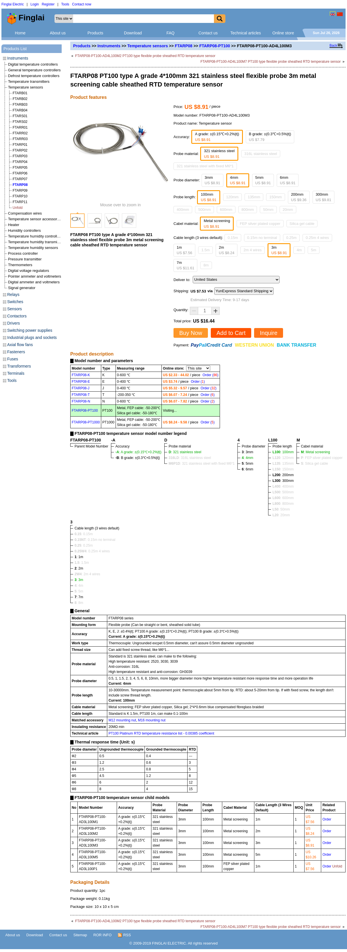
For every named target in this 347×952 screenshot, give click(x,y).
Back (333, 46)
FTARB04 (20, 110)
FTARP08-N (81, 401)
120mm (232, 197)
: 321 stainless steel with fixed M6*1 (202, 464)
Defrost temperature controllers (33, 76)
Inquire (268, 333)
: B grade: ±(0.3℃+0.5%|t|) (137, 458)
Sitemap (80, 935)
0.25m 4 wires (317, 237)
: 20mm (281, 515)
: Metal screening (315, 452)
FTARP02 (20, 150)
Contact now (81, 4)
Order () (210, 375)
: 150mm (283, 469)
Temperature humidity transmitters (36, 242)
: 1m (79, 557)
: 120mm (283, 458)
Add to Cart (231, 333)
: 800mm (283, 504)
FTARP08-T (81, 395)
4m (299, 250)
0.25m (291, 237)
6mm (287, 180)
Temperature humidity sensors (33, 248)
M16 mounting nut (151, 720)
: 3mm (247, 452)
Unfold (18, 208)
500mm (204, 209)
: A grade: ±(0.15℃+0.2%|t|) (138, 452)
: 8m (79, 603)
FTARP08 (183, 46)
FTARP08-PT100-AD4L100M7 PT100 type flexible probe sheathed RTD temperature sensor (270, 62)
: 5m (79, 591)
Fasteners (16, 352)
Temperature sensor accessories (35, 219)
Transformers (19, 366)
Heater (13, 225)
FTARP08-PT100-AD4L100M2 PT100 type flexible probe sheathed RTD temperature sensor (145, 56)
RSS (124, 935)
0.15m (233, 237)
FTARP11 (20, 202)
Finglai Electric (12, 4)
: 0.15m (84, 534)
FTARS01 (20, 116)
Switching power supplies (29, 330)
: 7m (79, 597)
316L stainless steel (260, 154)
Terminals (15, 373)
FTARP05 (20, 168)
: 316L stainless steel (190, 458)
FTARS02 (20, 122)
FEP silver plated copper (260, 223)
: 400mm (283, 486)
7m (185, 265)
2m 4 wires (252, 250)
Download (133, 33)
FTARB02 (20, 99)
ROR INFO (102, 935)
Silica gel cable (302, 223)
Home (20, 33)
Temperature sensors (147, 46)
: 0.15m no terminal (95, 540)
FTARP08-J (80, 388)
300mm (323, 197)
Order (326, 819)
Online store (283, 33)
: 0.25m (84, 545)
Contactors (17, 316)
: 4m (79, 586)
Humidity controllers (24, 230)
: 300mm (283, 481)
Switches (15, 301)
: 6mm (247, 469)
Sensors (14, 309)
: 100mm (283, 452)
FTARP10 (20, 196)
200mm (299, 197)
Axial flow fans (20, 344)
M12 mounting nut (122, 720)
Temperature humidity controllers (35, 236)
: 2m (79, 568)
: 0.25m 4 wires (92, 551)
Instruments (109, 46)
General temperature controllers (34, 70)
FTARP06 (20, 173)
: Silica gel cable (314, 464)
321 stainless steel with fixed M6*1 (205, 166)
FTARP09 (20, 191)
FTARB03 (20, 105)
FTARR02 (20, 133)
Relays (13, 294)
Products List (15, 48)
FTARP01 (20, 145)
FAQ (170, 33)
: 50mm (281, 509)
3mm (212, 180)
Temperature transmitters (29, 81)
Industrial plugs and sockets (32, 337)
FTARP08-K (81, 375)
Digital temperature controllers (33, 64)
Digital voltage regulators (28, 270)
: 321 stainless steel (185, 452)
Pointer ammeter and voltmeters (34, 276)
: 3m (79, 580)
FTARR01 (20, 127)
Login (34, 4)
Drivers (13, 323)
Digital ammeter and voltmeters (34, 282)
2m (226, 250)
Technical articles (245, 33)
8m (205, 265)
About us (58, 33)
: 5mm (247, 464)
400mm (183, 209)
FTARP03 (20, 156)
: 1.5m (82, 563)
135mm (254, 197)
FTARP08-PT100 (214, 46)
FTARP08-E (81, 382)
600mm (226, 209)
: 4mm (247, 458)
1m (184, 250)
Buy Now (190, 333)
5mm (263, 180)
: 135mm (283, 464)
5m (313, 250)
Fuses (12, 359)
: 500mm (283, 492)
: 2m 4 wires (87, 574)
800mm (247, 209)
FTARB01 (20, 93)
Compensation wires (25, 213)
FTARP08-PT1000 (86, 422)
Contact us (208, 33)
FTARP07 (20, 179)
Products (95, 33)
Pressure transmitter (25, 259)
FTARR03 (20, 139)
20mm (288, 209)
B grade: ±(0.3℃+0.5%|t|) (270, 137)
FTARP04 (20, 162)
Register (48, 4)
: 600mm (283, 498)
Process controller (23, 253)
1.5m (205, 250)
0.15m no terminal (262, 237)
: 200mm (283, 475)
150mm (275, 197)
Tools (65, 4)
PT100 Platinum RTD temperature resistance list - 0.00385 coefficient (161, 733)
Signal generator (21, 288)
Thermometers (20, 265)
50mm (268, 209)
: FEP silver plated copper (321, 458)
